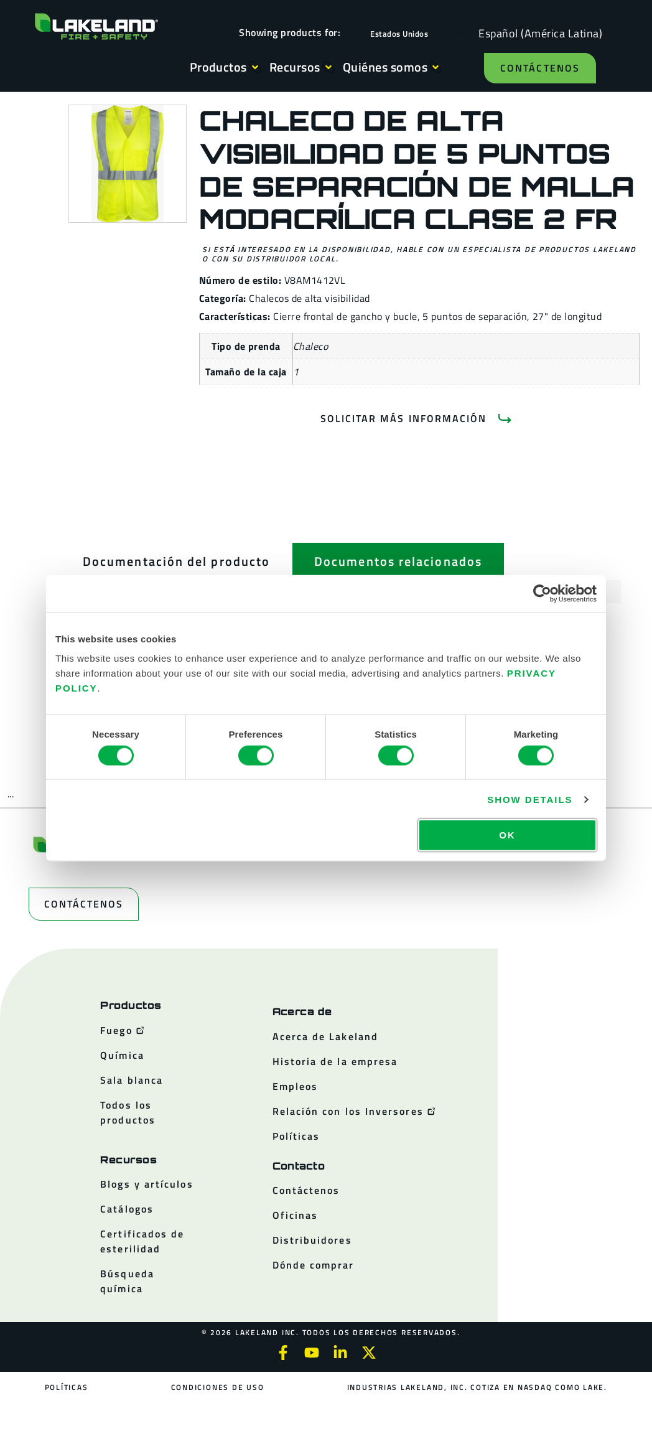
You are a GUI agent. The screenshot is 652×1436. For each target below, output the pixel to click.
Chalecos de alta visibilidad (309, 298)
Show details (529, 799)
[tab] (176, 561)
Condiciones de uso (217, 1387)
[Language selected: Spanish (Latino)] (537, 32)
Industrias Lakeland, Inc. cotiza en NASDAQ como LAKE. (477, 1387)
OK (507, 835)
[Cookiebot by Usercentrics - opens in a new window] (542, 593)
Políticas (66, 1387)
